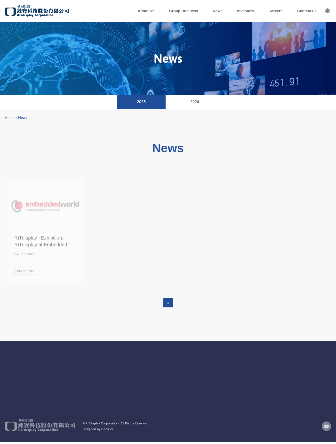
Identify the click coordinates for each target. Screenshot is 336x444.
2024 (194, 103)
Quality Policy (80, 384)
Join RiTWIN (256, 391)
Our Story (15, 370)
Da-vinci (107, 434)
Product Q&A (80, 377)
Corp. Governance (201, 384)
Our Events (196, 391)
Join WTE (254, 398)
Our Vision (15, 377)
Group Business (224, 12)
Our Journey (17, 384)
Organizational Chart (22, 398)
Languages (327, 12)
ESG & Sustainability (23, 405)
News (248, 12)
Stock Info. (195, 377)
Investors (267, 12)
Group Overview (19, 391)
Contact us (311, 12)
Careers (289, 12)
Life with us (255, 377)
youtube (325, 431)
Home (10, 119)
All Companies (313, 370)
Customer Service (315, 377)
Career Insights (258, 370)
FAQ (191, 398)
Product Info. (80, 370)
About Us (195, 12)
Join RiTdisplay (258, 384)
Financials (195, 370)
